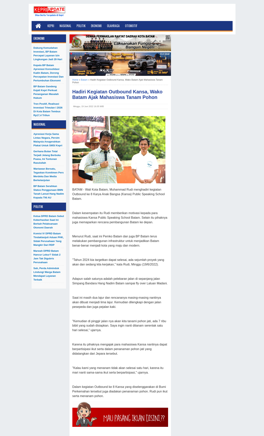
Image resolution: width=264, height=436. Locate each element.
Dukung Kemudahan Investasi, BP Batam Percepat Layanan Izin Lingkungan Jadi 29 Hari (48, 53)
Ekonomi (96, 25)
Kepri (50, 25)
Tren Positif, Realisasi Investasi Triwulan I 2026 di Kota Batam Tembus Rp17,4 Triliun (48, 109)
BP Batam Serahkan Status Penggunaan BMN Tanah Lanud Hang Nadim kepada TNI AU (49, 192)
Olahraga (113, 25)
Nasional (65, 25)
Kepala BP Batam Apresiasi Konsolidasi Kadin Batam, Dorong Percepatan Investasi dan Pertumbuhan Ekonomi (49, 73)
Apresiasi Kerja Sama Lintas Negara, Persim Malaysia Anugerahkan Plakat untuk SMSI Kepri (48, 140)
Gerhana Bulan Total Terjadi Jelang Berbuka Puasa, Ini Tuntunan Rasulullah (47, 157)
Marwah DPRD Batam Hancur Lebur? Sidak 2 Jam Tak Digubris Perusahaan (47, 256)
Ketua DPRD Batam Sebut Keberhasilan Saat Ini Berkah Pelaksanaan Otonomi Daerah (49, 222)
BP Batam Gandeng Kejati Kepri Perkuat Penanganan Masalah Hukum (46, 92)
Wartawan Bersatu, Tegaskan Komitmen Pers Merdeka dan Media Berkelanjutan (49, 174)
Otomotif (131, 25)
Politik (81, 25)
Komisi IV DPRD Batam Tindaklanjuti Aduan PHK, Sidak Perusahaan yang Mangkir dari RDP (49, 239)
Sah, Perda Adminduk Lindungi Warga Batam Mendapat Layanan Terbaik (47, 274)
